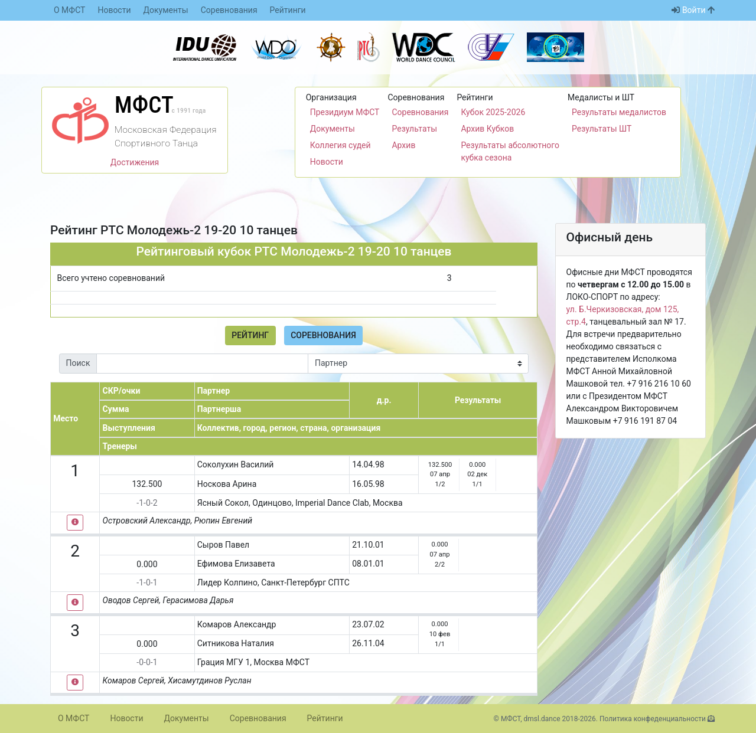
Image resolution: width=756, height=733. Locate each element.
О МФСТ (69, 10)
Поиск (78, 363)
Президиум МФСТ (345, 112)
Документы (166, 10)
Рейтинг (250, 335)
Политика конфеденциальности (652, 719)
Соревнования (229, 10)
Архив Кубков (487, 128)
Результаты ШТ (601, 128)
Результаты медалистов (619, 112)
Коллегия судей (340, 145)
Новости (114, 10)
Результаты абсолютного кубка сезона (510, 151)
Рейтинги (288, 10)
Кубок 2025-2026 (493, 112)
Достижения (134, 162)
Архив (403, 145)
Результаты (414, 128)
